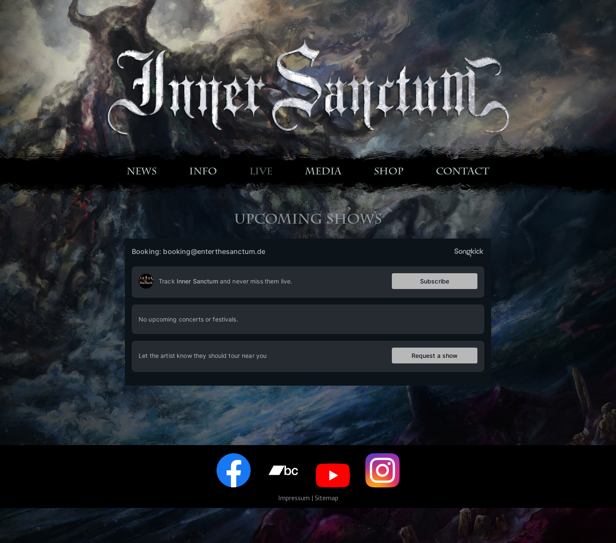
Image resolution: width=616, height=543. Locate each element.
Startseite (132, 55)
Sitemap (326, 497)
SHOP (388, 172)
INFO (203, 172)
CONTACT (462, 172)
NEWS (142, 172)
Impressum (294, 497)
